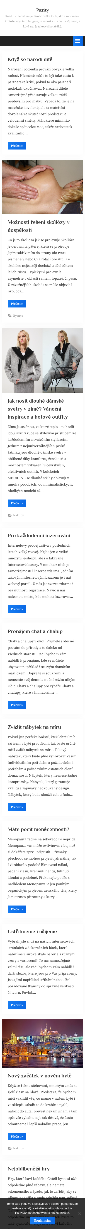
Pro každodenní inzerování (39, 535)
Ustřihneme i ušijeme (32, 931)
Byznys (18, 316)
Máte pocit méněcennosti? (38, 829)
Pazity (42, 10)
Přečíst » (18, 147)
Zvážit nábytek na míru (34, 727)
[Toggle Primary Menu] (78, 41)
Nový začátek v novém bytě (40, 1076)
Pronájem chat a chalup (35, 631)
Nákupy (18, 515)
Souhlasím (42, 1220)
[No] (79, 1213)
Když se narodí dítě (30, 59)
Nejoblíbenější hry (29, 1169)
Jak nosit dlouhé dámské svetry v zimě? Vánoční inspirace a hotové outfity (38, 409)
